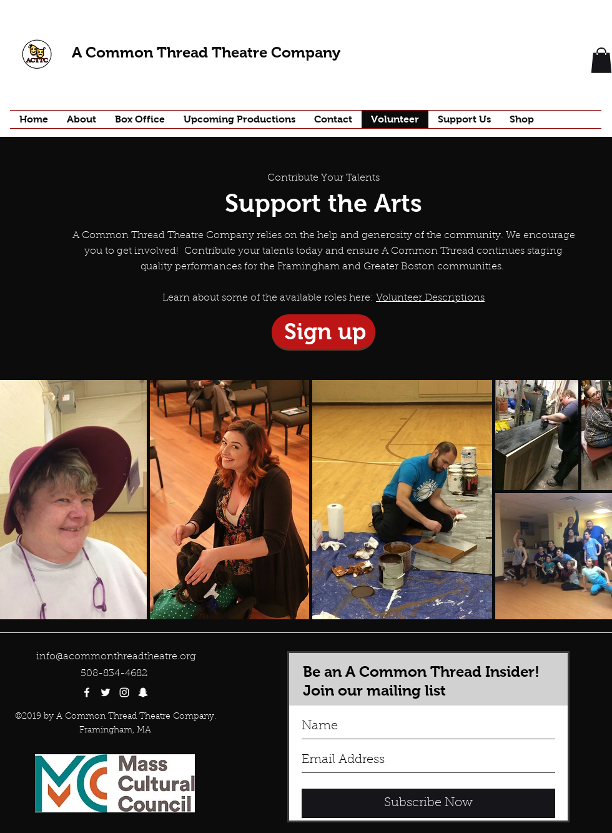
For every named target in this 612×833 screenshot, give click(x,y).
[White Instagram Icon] (124, 692)
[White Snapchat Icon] (143, 692)
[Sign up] (323, 331)
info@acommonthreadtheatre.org (116, 657)
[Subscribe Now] (428, 803)
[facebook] (87, 692)
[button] (601, 60)
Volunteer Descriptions (430, 298)
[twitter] (105, 692)
